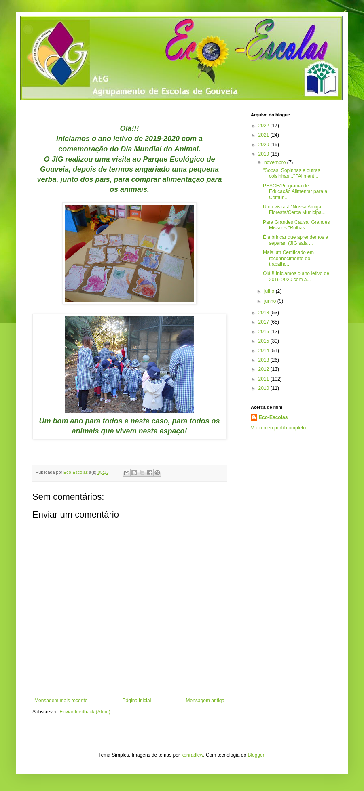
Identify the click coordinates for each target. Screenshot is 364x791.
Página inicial (137, 700)
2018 (264, 313)
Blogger (256, 755)
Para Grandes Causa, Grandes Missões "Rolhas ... (296, 225)
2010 (264, 388)
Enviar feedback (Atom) (84, 712)
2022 (264, 125)
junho (270, 301)
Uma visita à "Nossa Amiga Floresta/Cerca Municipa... (294, 209)
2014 (264, 350)
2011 (264, 379)
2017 (264, 322)
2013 (264, 360)
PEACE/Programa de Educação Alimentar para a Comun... (295, 191)
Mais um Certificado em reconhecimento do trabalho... (288, 258)
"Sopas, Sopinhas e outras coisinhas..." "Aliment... (291, 173)
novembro (275, 162)
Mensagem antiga (205, 700)
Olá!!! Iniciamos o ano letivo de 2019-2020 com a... (296, 276)
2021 (264, 135)
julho (270, 291)
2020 (264, 144)
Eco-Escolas (273, 417)
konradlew (192, 755)
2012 (264, 369)
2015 (264, 341)
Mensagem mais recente (60, 700)
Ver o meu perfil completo (278, 428)
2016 (264, 331)
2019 (264, 154)
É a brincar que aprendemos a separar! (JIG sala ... (295, 240)
